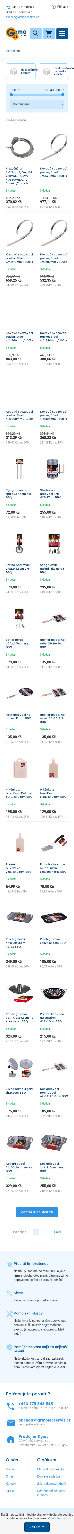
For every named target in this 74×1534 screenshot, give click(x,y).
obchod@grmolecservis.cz (22, 17)
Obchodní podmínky (50, 1469)
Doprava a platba (48, 1476)
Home (10, 51)
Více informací (58, 1518)
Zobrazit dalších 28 (37, 1212)
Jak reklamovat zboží (51, 1484)
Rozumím (37, 1527)
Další (57, 1232)
